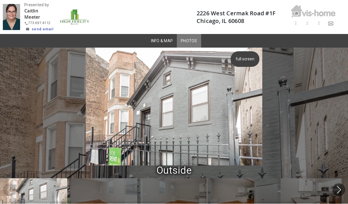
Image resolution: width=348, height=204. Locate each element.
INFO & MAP (162, 41)
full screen (245, 59)
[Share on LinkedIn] (319, 23)
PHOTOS (189, 41)
